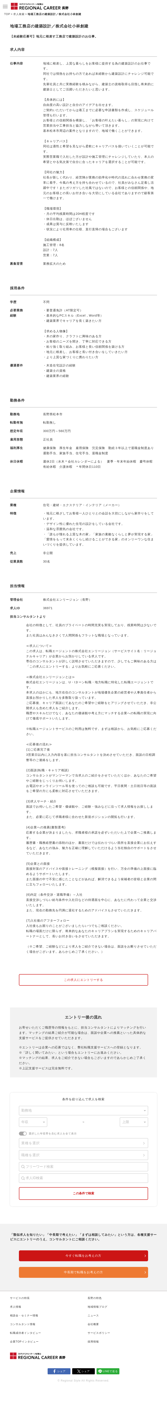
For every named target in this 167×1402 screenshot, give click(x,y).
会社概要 (93, 1324)
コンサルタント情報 (22, 1324)
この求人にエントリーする (83, 980)
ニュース (93, 1315)
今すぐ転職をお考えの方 (83, 1255)
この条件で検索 (83, 1193)
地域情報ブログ (97, 1306)
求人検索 (19, 14)
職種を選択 (30, 1155)
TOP (7, 14)
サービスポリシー (99, 1332)
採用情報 (93, 1341)
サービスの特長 (20, 1298)
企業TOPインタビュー (24, 1341)
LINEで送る (110, 1371)
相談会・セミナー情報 (24, 1315)
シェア (61, 1371)
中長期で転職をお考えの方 (83, 1272)
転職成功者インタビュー (25, 1332)
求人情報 (15, 1306)
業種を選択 (30, 1143)
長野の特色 (95, 1298)
